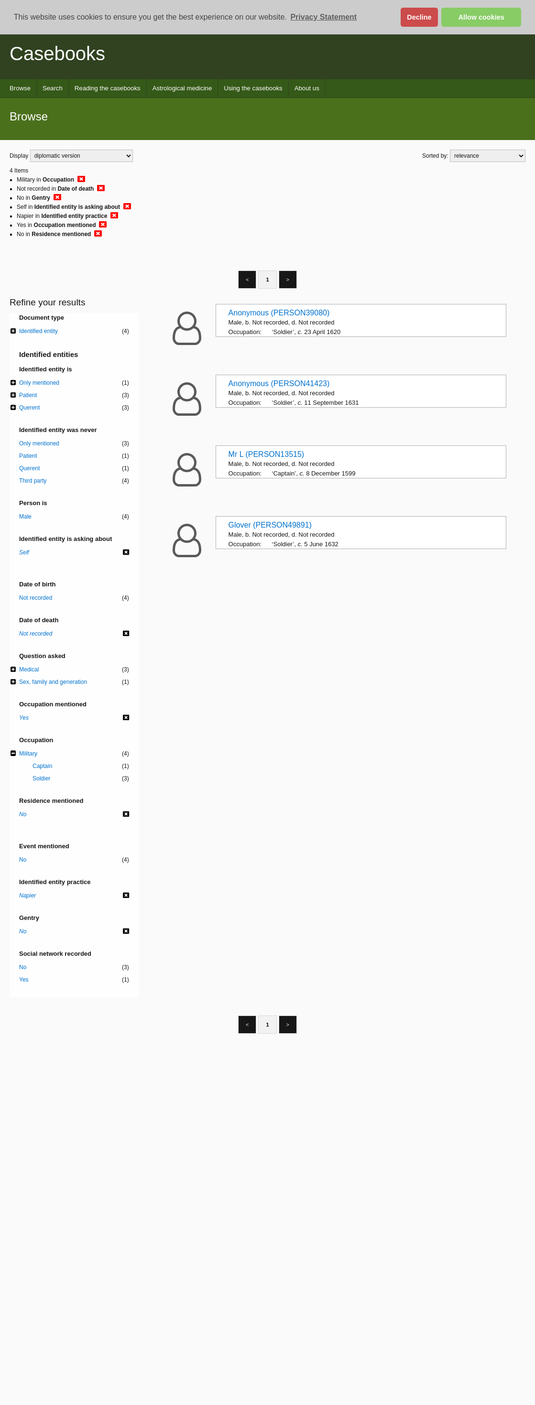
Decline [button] (419, 17)
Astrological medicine (182, 88)
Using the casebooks (253, 88)
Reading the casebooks (108, 88)
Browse (20, 88)
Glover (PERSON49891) (270, 525)
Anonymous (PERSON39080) (279, 313)
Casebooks (57, 53)
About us (307, 88)
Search (53, 88)
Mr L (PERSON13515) (267, 454)
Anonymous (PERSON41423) (279, 383)
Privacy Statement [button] (323, 17)
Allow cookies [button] (481, 17)
